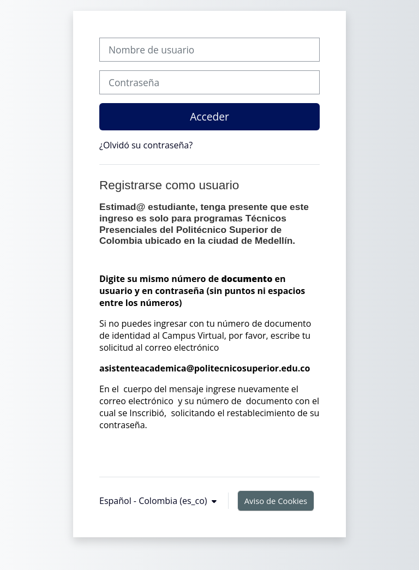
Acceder (209, 116)
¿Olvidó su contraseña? (146, 145)
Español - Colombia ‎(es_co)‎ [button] (154, 501)
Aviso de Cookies (275, 500)
